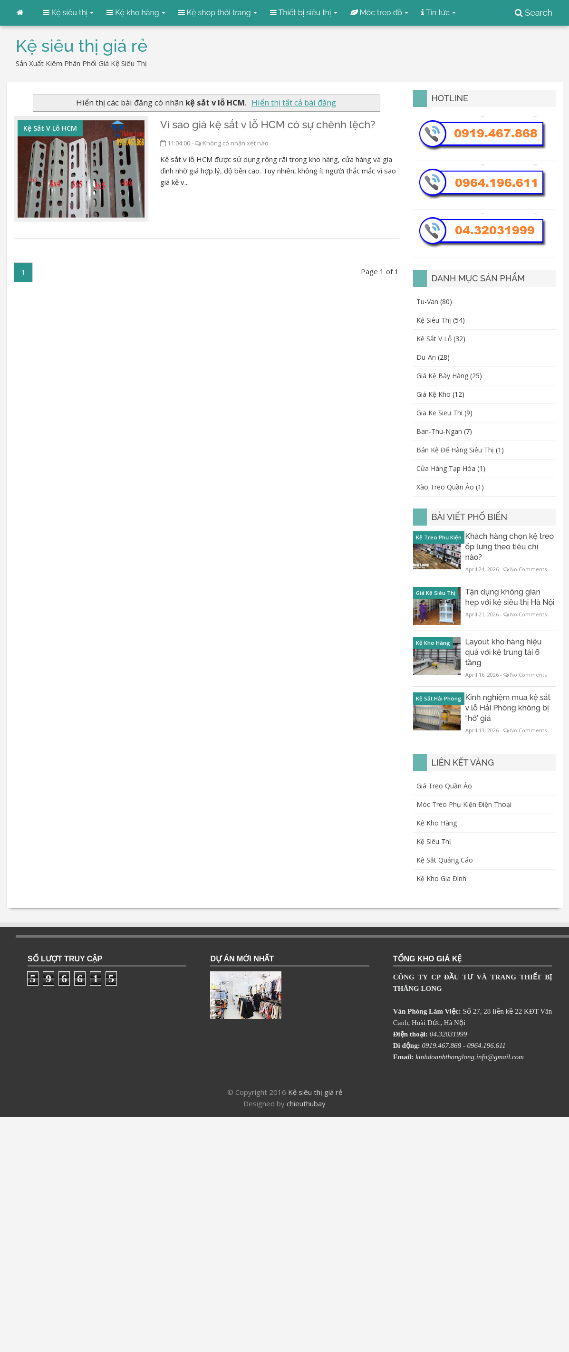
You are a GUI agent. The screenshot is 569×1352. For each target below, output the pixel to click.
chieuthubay (306, 1103)
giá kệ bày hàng (442, 375)
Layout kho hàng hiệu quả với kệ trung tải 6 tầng (503, 652)
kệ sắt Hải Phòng (439, 698)
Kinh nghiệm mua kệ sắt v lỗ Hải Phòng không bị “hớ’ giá (508, 708)
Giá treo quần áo (444, 785)
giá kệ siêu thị (435, 592)
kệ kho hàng (433, 642)
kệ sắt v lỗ (434, 338)
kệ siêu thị (433, 320)
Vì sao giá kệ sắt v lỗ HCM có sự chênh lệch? (267, 124)
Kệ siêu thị (433, 841)
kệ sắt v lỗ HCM (50, 128)
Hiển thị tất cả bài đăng (293, 102)
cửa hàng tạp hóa (445, 468)
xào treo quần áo (445, 486)
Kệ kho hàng (436, 822)
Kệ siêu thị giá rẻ (315, 1092)
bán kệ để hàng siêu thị (455, 449)
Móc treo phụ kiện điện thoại (463, 804)
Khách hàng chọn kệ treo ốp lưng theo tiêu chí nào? (509, 547)
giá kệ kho (433, 394)
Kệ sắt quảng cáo (444, 859)
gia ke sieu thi (439, 412)
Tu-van (427, 301)
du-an (426, 357)
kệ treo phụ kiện (439, 537)
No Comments (528, 569)
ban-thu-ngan (439, 431)
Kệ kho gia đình (441, 878)
